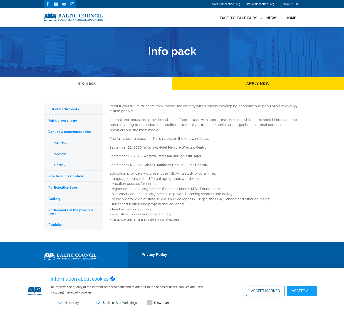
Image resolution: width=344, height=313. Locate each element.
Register (55, 224)
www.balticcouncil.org (226, 4)
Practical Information (65, 176)
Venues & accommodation (69, 132)
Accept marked (265, 290)
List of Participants (63, 109)
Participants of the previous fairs (70, 211)
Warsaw (60, 154)
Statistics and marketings (120, 303)
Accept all (302, 290)
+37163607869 (289, 4)
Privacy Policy (154, 255)
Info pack (86, 83)
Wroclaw (60, 142)
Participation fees (63, 187)
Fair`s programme (62, 120)
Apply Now (258, 83)
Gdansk (59, 165)
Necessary (72, 303)
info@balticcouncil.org (260, 4)
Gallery (54, 199)
